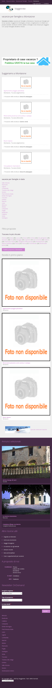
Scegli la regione (8, 591)
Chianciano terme (10, 241)
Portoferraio (33, 243)
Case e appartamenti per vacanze (14, 556)
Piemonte (5, 185)
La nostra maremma (9, 516)
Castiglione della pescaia (25, 241)
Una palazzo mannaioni (12, 166)
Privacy (15, 567)
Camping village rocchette (12, 524)
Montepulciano (40, 241)
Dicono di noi (17, 572)
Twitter (11, 684)
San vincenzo (37, 240)
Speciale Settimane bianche (26, 429)
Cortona (32, 238)
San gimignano (42, 238)
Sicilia (3, 216)
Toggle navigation (3, 9)
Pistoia (17, 243)
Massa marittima (7, 243)
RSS (15, 684)
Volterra (46, 240)
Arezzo (25, 238)
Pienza (24, 243)
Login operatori (37, 3)
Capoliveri (27, 240)
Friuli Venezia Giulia (7, 194)
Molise (4, 207)
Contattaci (46, 3)
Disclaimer (16, 571)
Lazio (3, 203)
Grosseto (4, 240)
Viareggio (19, 240)
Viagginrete (20, 8)
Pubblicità (16, 579)
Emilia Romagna (7, 196)
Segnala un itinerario (10, 537)
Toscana (4, 197)
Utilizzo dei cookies (18, 569)
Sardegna (4, 218)
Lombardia (5, 188)
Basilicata (5, 212)
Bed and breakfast (9, 553)
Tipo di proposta (8, 597)
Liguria (4, 186)
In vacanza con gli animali (11, 546)
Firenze (4, 238)
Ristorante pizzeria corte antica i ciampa (17, 116)
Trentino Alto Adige (7, 190)
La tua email (6, 604)
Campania (5, 209)
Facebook (2, 684)
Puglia (3, 210)
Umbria (4, 199)
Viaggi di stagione (9, 543)
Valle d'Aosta (6, 183)
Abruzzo (4, 205)
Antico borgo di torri (9, 480)
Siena (11, 238)
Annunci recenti (8, 550)
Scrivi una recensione (10, 540)
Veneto (4, 192)
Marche (4, 201)
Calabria (4, 214)
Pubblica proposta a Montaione (12, 249)
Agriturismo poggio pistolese (14, 91)
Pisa (11, 240)
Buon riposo (8, 141)
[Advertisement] (26, 42)
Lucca (18, 238)
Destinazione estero (8, 671)
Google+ (6, 684)
